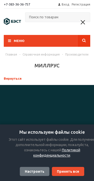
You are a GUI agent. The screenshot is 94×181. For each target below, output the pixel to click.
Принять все (68, 171)
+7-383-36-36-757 (17, 4)
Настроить (34, 171)
